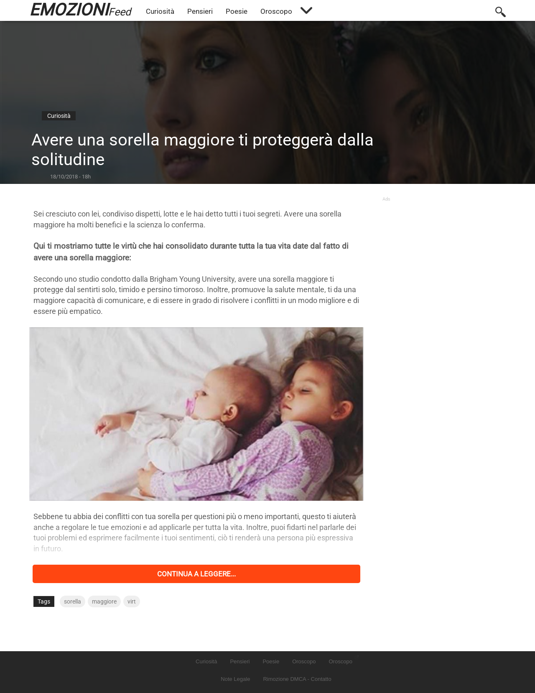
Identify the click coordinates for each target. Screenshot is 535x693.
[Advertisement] (442, 254)
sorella (72, 601)
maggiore (104, 601)
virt (131, 601)
